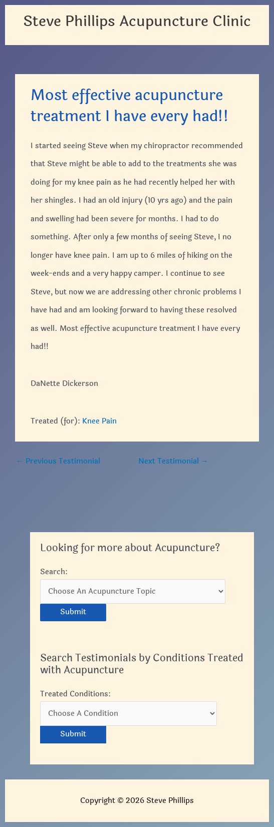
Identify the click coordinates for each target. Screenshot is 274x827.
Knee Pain (99, 421)
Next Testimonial (173, 461)
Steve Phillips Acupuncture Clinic (137, 21)
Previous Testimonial (58, 461)
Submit (73, 612)
